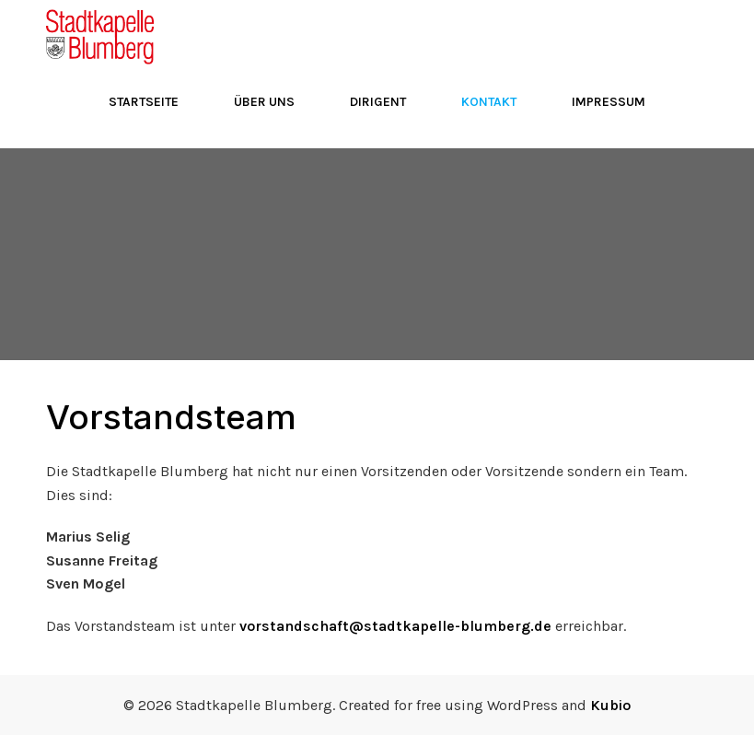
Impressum (608, 102)
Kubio (610, 705)
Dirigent (378, 102)
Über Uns (264, 102)
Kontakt (488, 102)
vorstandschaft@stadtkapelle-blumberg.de (395, 626)
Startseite (144, 102)
